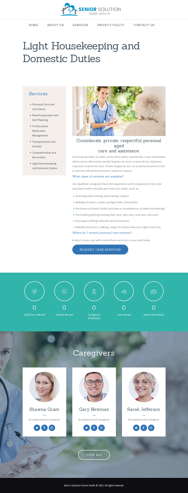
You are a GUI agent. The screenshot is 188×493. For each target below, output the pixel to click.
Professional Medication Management (40, 130)
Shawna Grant (44, 409)
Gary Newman (94, 409)
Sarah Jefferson (143, 409)
